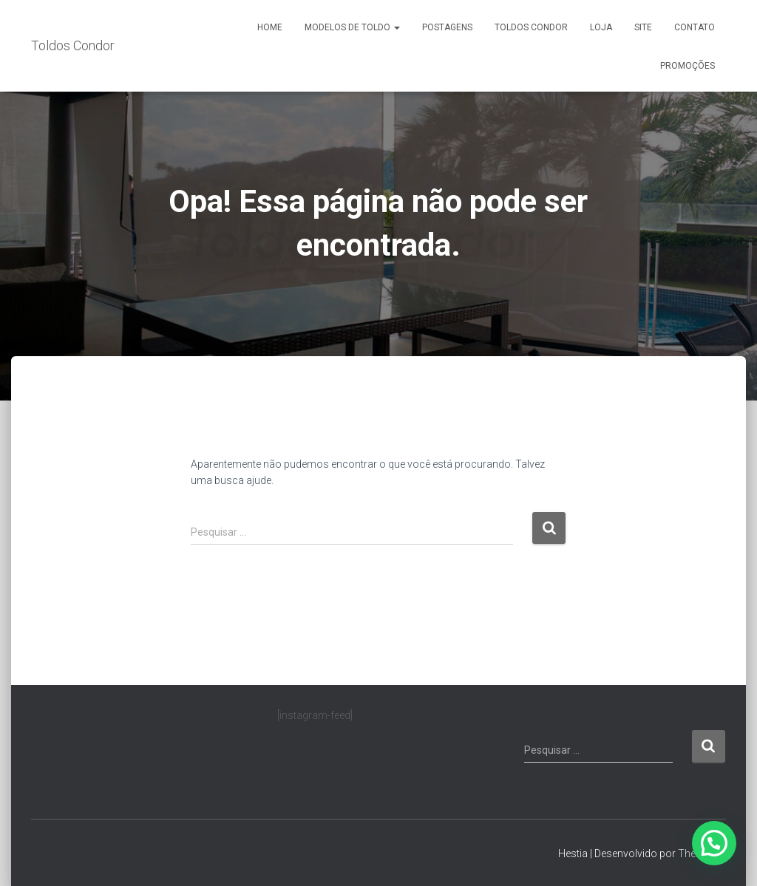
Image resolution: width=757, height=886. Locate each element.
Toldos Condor (531, 27)
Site (643, 27)
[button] (714, 843)
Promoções (687, 66)
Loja (601, 27)
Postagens (447, 27)
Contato (694, 27)
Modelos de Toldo (352, 27)
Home (269, 27)
